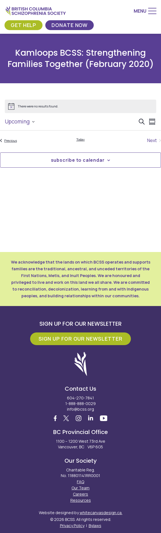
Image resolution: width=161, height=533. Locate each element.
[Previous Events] (8, 140)
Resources (80, 500)
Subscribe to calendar (78, 160)
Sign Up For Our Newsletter (80, 338)
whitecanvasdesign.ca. (101, 512)
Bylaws (95, 525)
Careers (80, 494)
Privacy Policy (72, 525)
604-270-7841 (80, 398)
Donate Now (70, 25)
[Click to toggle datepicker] (20, 122)
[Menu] (145, 11)
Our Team (80, 488)
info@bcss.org (80, 409)
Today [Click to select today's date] (80, 139)
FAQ (80, 481)
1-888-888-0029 (80, 403)
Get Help (23, 25)
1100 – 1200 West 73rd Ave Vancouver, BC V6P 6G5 (80, 443)
